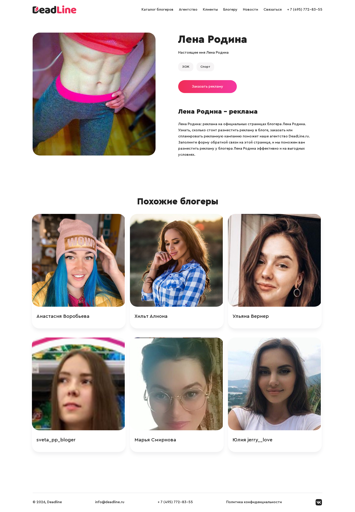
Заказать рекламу (207, 86)
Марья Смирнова (156, 440)
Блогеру (230, 9)
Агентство (188, 9)
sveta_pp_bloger (56, 440)
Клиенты (210, 9)
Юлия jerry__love (253, 440)
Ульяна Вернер (252, 316)
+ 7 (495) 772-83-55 (304, 9)
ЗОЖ (185, 66)
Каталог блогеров (157, 9)
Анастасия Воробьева (63, 316)
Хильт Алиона (151, 316)
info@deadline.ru (109, 503)
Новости (250, 9)
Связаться (273, 9)
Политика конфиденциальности (254, 503)
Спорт (205, 66)
